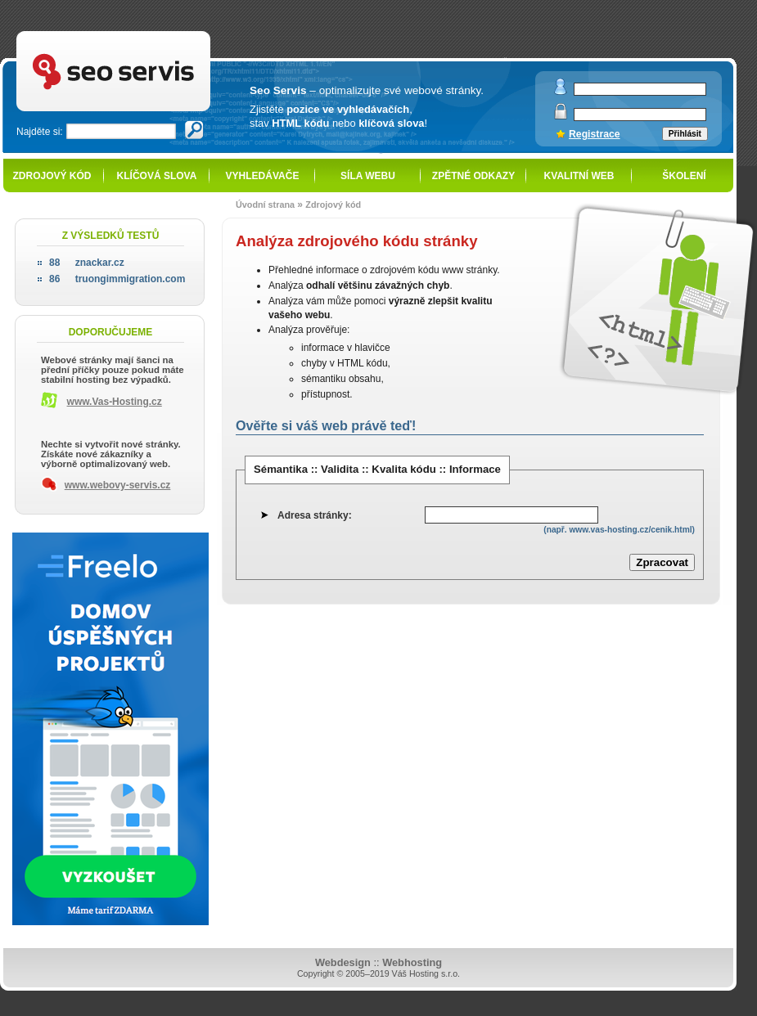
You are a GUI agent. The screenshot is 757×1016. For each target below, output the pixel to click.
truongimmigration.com (117, 279)
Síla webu (367, 176)
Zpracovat (662, 562)
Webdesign (343, 962)
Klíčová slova (157, 176)
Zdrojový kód (51, 176)
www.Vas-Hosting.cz (114, 401)
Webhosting (412, 962)
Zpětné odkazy (473, 176)
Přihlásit (685, 133)
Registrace (594, 134)
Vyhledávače (263, 176)
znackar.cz (86, 262)
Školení (683, 176)
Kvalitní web (579, 176)
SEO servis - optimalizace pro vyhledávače (147, 33)
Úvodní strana (265, 204)
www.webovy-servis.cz (118, 485)
